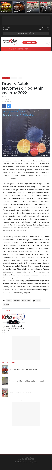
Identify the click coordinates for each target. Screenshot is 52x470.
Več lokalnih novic (26, 401)
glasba (6, 304)
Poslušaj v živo (29, 43)
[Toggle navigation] (47, 43)
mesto (9, 301)
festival (17, 301)
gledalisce (37, 301)
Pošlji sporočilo (26, 33)
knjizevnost (26, 301)
